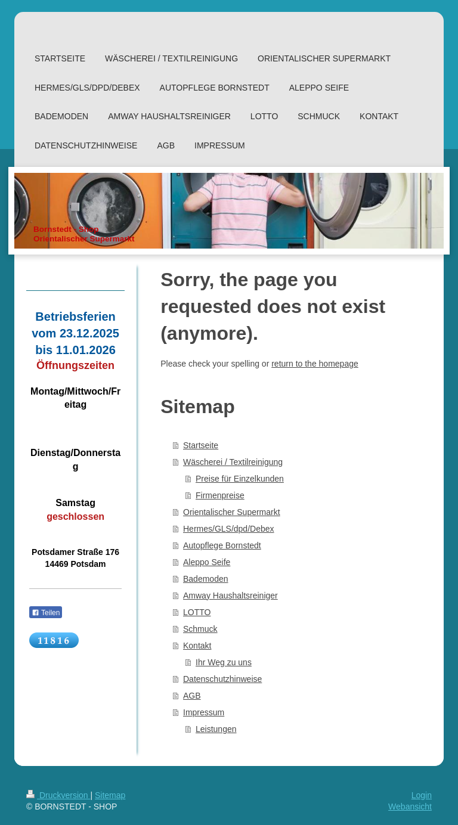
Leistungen (216, 729)
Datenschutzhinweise (222, 679)
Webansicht (410, 806)
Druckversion (58, 795)
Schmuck (200, 629)
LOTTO (197, 612)
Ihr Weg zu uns (224, 662)
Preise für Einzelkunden (240, 478)
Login (421, 795)
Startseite (200, 445)
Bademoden (205, 579)
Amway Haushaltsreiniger (230, 595)
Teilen (46, 613)
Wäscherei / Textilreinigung (233, 462)
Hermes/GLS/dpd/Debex (228, 529)
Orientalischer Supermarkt (231, 512)
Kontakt (197, 645)
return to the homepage (314, 363)
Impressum (203, 712)
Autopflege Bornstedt (222, 545)
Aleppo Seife (206, 562)
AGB (192, 695)
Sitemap (110, 795)
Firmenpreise (220, 495)
